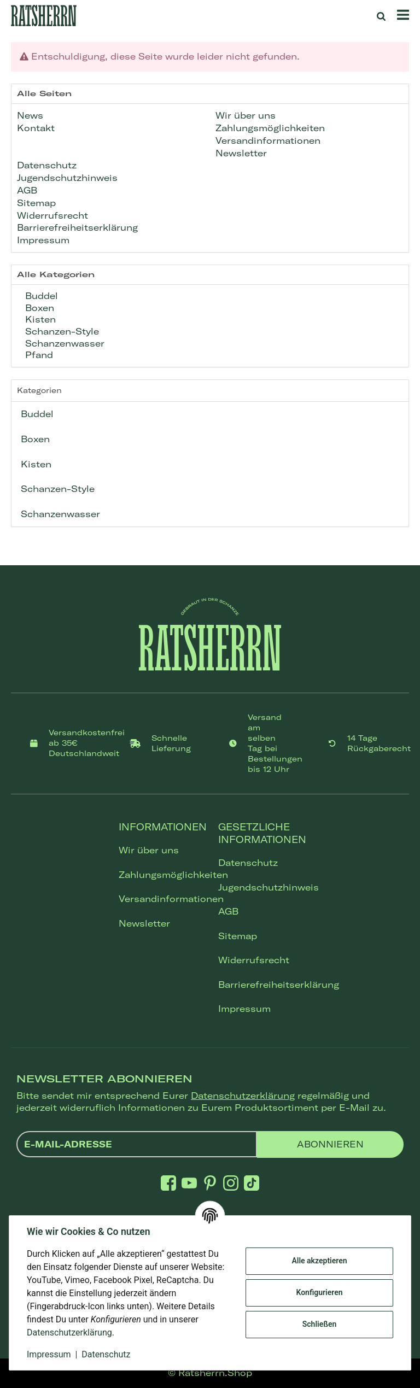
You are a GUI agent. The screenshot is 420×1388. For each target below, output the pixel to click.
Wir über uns (149, 850)
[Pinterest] (210, 1182)
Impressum (244, 1008)
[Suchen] (381, 15)
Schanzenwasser (63, 343)
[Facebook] (168, 1182)
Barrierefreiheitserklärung (259, 984)
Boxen (38, 307)
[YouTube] (189, 1182)
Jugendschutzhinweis (259, 887)
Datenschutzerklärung (243, 1095)
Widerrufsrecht (253, 959)
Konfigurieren (319, 1292)
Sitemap (237, 935)
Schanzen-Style (60, 331)
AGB (228, 911)
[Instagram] (230, 1182)
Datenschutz (248, 862)
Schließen (319, 1324)
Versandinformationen (160, 898)
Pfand (37, 354)
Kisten (39, 319)
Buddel (40, 295)
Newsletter (144, 923)
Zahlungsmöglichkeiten (160, 874)
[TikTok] (251, 1182)
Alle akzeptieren (319, 1260)
